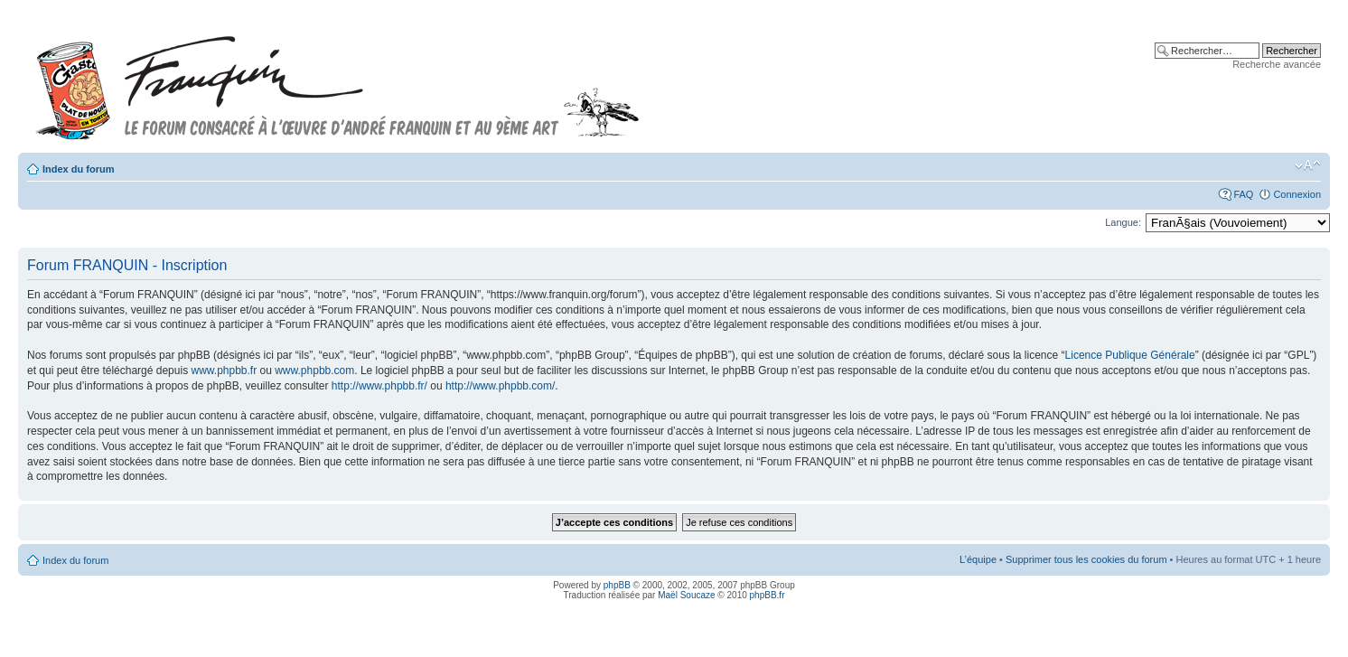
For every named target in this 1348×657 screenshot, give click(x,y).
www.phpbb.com (314, 370)
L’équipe (978, 559)
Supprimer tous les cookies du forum (1086, 559)
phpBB (617, 585)
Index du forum (78, 169)
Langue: (1123, 222)
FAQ (1243, 194)
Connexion (1297, 194)
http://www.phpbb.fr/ (379, 386)
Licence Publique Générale (1130, 355)
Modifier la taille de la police (1308, 165)
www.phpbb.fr (224, 370)
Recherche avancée (1276, 64)
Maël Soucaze (686, 595)
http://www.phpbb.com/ (500, 386)
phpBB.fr (767, 595)
